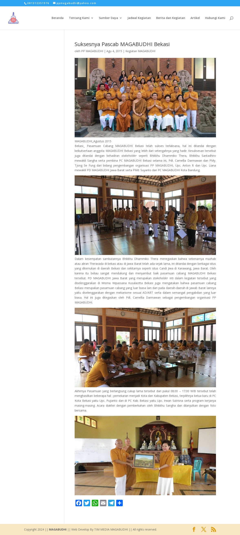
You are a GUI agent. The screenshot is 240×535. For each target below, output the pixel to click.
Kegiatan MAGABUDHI (140, 51)
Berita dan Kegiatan (170, 18)
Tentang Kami (79, 18)
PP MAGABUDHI (92, 51)
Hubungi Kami (215, 18)
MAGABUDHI (57, 529)
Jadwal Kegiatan (139, 18)
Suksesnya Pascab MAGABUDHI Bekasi (122, 44)
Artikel (195, 18)
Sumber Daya (108, 18)
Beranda (58, 18)
